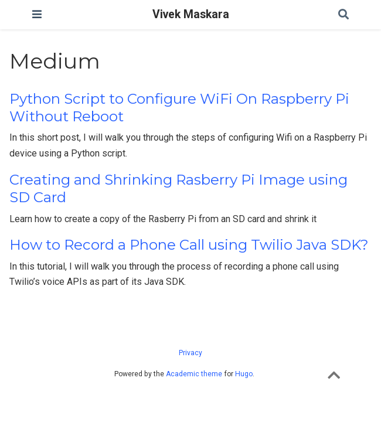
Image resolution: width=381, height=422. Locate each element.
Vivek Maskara (190, 14)
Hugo (244, 374)
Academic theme (194, 374)
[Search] (343, 15)
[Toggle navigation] (37, 14)
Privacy (190, 353)
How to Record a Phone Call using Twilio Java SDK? (189, 244)
